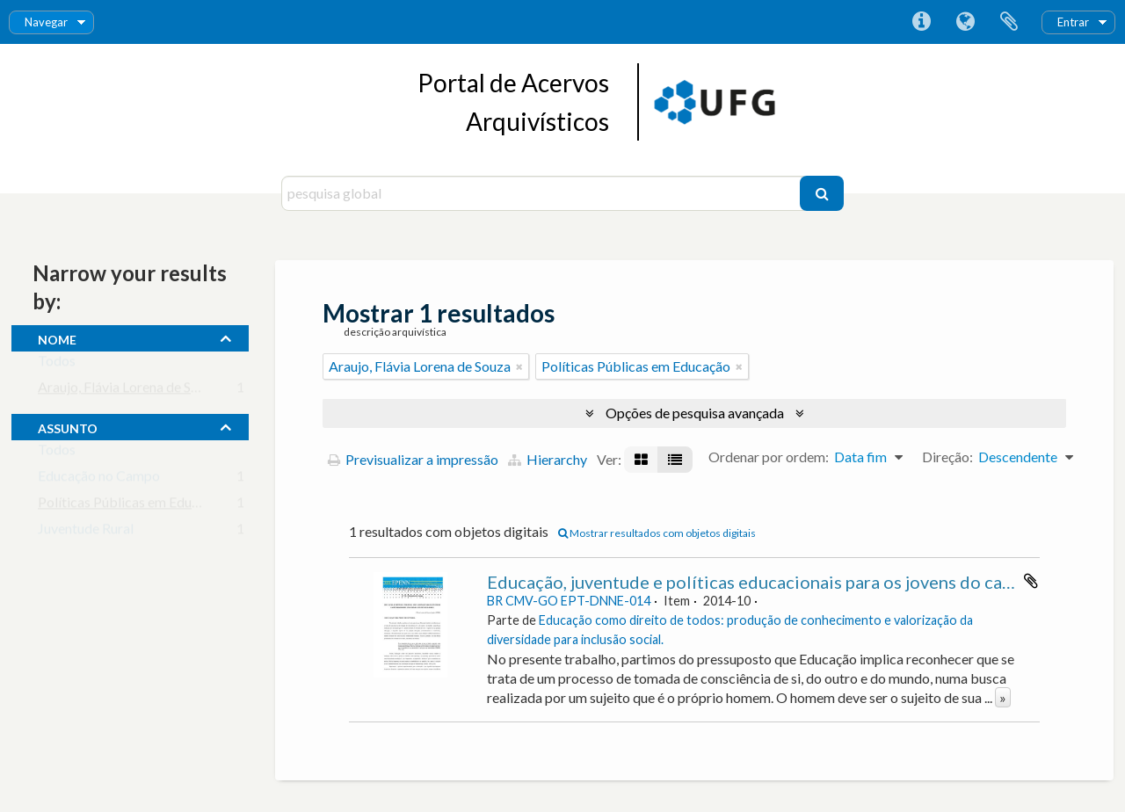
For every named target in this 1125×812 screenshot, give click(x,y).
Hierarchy (547, 459)
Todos (57, 364)
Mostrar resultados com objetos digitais (657, 533)
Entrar (1073, 22)
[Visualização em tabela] (675, 459)
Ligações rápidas (921, 22)
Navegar (46, 22)
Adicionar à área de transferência (1031, 581)
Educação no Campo (99, 479)
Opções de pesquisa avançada (695, 412)
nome (57, 337)
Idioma (965, 22)
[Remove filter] (519, 366)
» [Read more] (1002, 697)
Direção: (947, 456)
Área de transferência (1009, 22)
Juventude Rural (86, 532)
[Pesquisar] (822, 193)
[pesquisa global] (542, 193)
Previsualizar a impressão (413, 459)
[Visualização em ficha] (641, 459)
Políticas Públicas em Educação (132, 505)
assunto (68, 426)
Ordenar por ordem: (768, 456)
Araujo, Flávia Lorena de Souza (129, 390)
